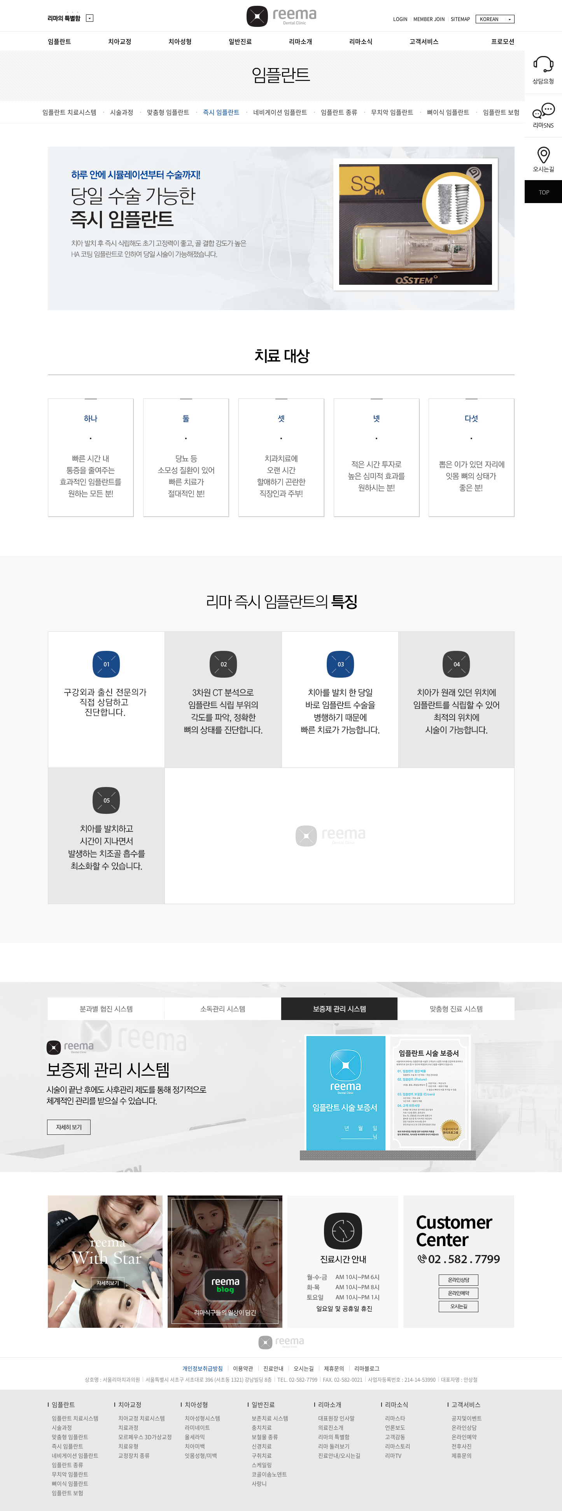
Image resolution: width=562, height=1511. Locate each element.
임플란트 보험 (501, 112)
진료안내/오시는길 (339, 1455)
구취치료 (262, 1455)
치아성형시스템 (202, 1418)
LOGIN (400, 19)
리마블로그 (367, 1368)
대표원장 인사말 (336, 1418)
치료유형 (128, 1446)
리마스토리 (397, 1446)
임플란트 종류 (339, 112)
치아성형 (180, 41)
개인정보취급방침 (202, 1368)
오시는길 (304, 1368)
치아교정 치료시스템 (141, 1418)
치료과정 (128, 1427)
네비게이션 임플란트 (280, 112)
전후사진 (462, 1446)
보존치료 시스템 (270, 1418)
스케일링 (262, 1464)
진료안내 (273, 1368)
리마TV (393, 1455)
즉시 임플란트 (221, 112)
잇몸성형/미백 (201, 1455)
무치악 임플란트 (392, 112)
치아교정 (119, 41)
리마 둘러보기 (334, 1446)
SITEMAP (460, 19)
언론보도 (395, 1427)
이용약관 (243, 1368)
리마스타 (395, 1418)
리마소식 (361, 41)
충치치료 (262, 1427)
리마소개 (300, 41)
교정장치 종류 (134, 1455)
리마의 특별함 (334, 1436)
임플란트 (59, 41)
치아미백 (195, 1446)
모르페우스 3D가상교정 (145, 1436)
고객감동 (395, 1436)
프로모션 (503, 41)
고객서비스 (424, 41)
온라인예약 (464, 1436)
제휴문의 (334, 1368)
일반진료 (240, 41)
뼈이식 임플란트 (448, 112)
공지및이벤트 (467, 1418)
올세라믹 (195, 1436)
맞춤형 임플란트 (168, 112)
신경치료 (262, 1446)
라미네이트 (197, 1427)
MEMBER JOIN (429, 19)
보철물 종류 (265, 1436)
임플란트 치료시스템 (69, 112)
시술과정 (121, 112)
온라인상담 (464, 1427)
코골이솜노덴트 (269, 1474)
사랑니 (259, 1483)
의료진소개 (330, 1427)
